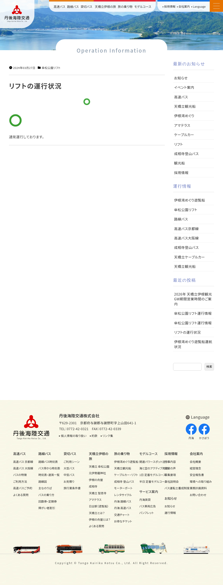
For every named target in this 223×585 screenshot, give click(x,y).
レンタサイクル (123, 495)
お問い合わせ (198, 495)
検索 (209, 366)
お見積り (69, 481)
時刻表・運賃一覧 (48, 475)
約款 (95, 436)
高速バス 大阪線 (23, 468)
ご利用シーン (71, 462)
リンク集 (108, 436)
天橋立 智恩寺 (97, 493)
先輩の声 (170, 468)
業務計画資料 (198, 488)
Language (199, 6)
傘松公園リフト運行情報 (193, 313)
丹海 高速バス (122, 508)
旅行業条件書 (72, 488)
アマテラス (182, 125)
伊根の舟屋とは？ (99, 519)
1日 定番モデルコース (149, 475)
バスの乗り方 (46, 495)
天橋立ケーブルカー (189, 257)
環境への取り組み (200, 481)
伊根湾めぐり (184, 115)
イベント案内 (184, 87)
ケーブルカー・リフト (124, 475)
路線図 (42, 481)
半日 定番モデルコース (149, 481)
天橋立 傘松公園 (99, 466)
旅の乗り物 (125, 6)
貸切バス (86, 6)
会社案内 (184, 6)
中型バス (69, 475)
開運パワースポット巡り (149, 462)
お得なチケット (123, 521)
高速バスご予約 (22, 488)
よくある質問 (21, 495)
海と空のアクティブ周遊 (149, 468)
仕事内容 (170, 462)
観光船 (179, 163)
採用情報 (169, 6)
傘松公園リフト (51, 68)
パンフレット (146, 513)
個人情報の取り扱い (73, 436)
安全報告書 (197, 475)
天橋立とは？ (97, 513)
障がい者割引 (46, 508)
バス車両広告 (147, 506)
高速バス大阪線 (186, 238)
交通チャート (122, 515)
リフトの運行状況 (187, 332)
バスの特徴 (20, 475)
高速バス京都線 (186, 228)
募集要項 (170, 475)
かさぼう (204, 432)
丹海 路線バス (122, 501)
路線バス (73, 6)
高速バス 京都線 (23, 462)
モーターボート (123, 488)
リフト (178, 144)
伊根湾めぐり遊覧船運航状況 (193, 344)
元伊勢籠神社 (97, 473)
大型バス (69, 468)
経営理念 (195, 468)
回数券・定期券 (47, 501)
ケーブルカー (184, 134)
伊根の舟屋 (96, 480)
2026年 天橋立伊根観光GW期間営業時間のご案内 (193, 298)
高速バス (59, 6)
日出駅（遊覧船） (99, 506)
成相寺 (93, 486)
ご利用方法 (20, 481)
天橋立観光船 (185, 106)
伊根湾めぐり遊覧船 (189, 200)
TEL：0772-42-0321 (73, 428)
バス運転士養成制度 (174, 488)
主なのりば (45, 488)
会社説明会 (171, 481)
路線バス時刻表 (48, 462)
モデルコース (142, 6)
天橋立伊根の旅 (105, 6)
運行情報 (170, 513)
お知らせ (181, 77)
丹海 (191, 432)
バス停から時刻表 (48, 468)
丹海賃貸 (145, 500)
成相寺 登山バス (124, 481)
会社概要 (195, 462)
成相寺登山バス (186, 153)
